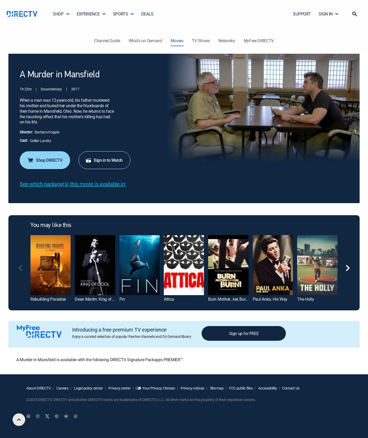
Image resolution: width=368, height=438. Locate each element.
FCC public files (240, 388)
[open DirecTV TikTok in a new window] (75, 416)
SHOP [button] (61, 14)
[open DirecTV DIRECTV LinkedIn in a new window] (28, 416)
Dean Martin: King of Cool (97, 299)
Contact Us (290, 388)
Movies (177, 41)
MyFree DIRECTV (259, 41)
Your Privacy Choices (158, 388)
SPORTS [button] (123, 14)
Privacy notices (192, 388)
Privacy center (119, 388)
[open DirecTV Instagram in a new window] (57, 416)
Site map (216, 388)
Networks (226, 41)
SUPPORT (302, 14)
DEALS (147, 14)
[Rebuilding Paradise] (50, 265)
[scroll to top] (18, 420)
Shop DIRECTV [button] (44, 160)
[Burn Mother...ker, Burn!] (228, 265)
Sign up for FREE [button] (244, 333)
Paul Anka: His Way (270, 299)
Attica (169, 299)
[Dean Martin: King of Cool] (95, 265)
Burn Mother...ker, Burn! (228, 299)
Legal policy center (88, 388)
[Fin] (139, 265)
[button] (355, 14)
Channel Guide (107, 41)
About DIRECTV (38, 388)
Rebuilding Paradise (48, 299)
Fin (122, 299)
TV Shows (201, 41)
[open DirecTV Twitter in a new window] (47, 416)
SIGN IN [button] (329, 14)
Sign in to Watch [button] (104, 160)
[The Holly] (317, 265)
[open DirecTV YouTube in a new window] (66, 416)
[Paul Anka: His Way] (273, 265)
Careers (62, 388)
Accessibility (267, 388)
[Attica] (184, 265)
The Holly (305, 299)
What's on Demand (145, 41)
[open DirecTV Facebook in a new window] (38, 416)
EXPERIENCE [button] (91, 14)
